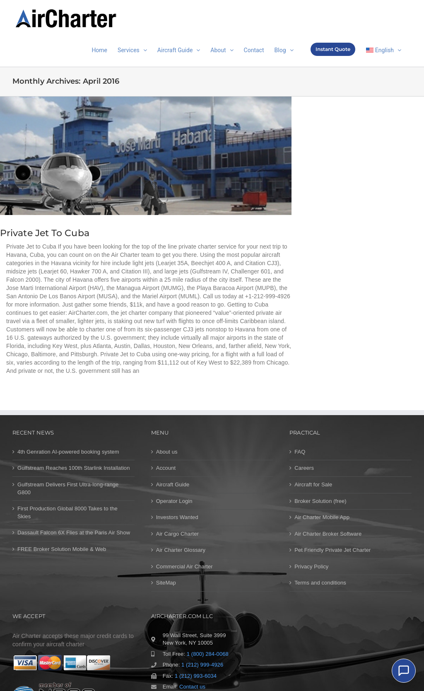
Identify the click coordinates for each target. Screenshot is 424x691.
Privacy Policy (311, 566)
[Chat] (404, 671)
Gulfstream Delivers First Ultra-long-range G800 (67, 488)
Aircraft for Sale (313, 484)
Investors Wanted (177, 517)
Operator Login (174, 501)
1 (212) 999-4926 (202, 665)
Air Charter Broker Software (327, 534)
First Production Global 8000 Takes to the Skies (67, 512)
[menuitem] (383, 49)
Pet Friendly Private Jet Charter (332, 550)
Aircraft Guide (173, 484)
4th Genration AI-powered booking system (68, 452)
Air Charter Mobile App (321, 517)
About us (167, 452)
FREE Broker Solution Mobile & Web (61, 549)
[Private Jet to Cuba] (146, 156)
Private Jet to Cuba (44, 232)
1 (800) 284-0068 (208, 654)
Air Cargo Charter (177, 534)
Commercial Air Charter (184, 566)
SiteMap (166, 583)
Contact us (192, 687)
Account (166, 468)
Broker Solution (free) (320, 501)
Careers (304, 468)
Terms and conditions (320, 583)
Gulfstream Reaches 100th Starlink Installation (73, 468)
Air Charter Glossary (181, 550)
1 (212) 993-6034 (196, 676)
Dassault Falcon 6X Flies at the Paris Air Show (73, 532)
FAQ (299, 452)
